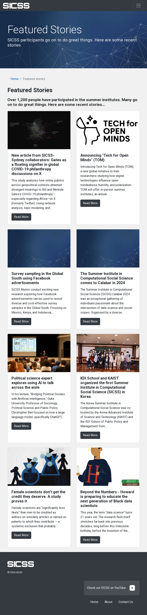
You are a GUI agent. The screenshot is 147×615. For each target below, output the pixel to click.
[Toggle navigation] (138, 5)
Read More (21, 217)
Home (15, 79)
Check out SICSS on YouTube (111, 588)
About (108, 602)
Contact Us (125, 602)
